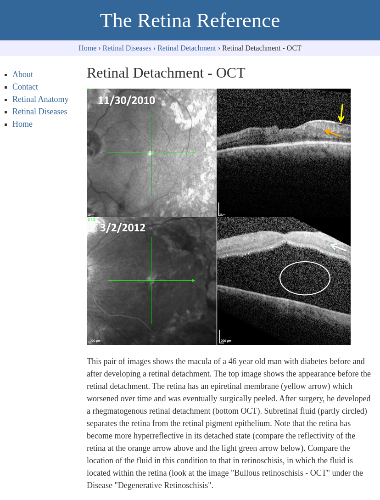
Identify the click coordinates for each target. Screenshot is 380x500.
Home (87, 48)
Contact (25, 86)
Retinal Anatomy (40, 99)
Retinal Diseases (127, 48)
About (22, 74)
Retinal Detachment (186, 48)
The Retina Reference (190, 20)
